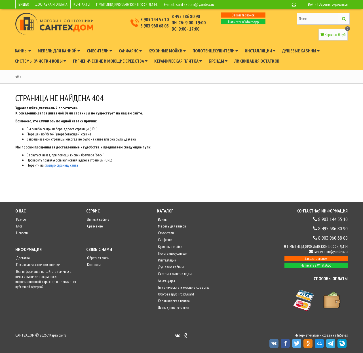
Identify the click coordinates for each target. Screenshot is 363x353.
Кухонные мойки (167, 51)
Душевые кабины (301, 51)
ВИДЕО (23, 4)
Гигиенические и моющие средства (110, 61)
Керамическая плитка (178, 61)
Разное (20, 219)
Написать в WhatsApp (243, 21)
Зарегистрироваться (333, 4)
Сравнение (94, 226)
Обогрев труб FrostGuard (175, 294)
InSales (342, 335)
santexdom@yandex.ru (195, 4)
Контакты (93, 264)
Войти (312, 4)
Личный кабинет (98, 219)
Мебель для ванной (59, 51)
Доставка (22, 257)
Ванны (23, 51)
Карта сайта (58, 335)
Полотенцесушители (215, 51)
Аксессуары (166, 280)
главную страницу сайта (61, 165)
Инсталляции (260, 51)
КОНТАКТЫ (81, 4)
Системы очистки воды (40, 61)
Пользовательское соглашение (37, 264)
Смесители (99, 51)
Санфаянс (130, 51)
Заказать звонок (243, 15)
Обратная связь (97, 257)
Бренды (218, 61)
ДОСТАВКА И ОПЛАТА (51, 4)
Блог (18, 226)
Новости (21, 232)
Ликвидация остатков (256, 61)
